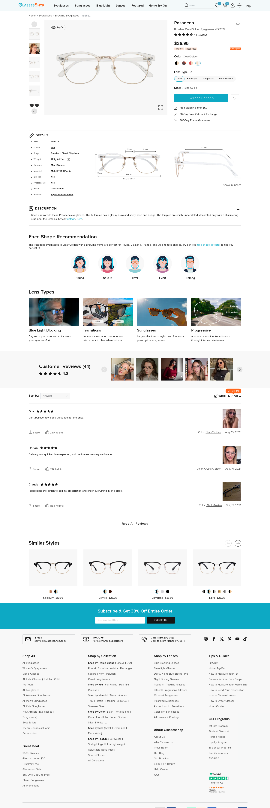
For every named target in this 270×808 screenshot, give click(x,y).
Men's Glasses (30, 674)
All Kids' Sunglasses (34, 706)
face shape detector (208, 245)
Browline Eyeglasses (67, 15)
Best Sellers (29, 722)
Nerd (79, 219)
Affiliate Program (218, 726)
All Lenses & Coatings (166, 717)
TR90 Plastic (64, 171)
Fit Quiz (213, 663)
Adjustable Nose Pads (62, 195)
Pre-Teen (27, 684)
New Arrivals (29, 712)
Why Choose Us (163, 742)
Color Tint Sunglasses (166, 712)
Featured (137, 5)
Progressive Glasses (176, 690)
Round (92, 668)
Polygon (111, 674)
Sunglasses (82, 5)
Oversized (119, 728)
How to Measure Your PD (223, 674)
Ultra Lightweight (115, 744)
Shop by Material (98, 695)
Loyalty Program (218, 742)
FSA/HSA (214, 758)
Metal (54, 171)
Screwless (116, 739)
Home (32, 15)
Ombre (122, 717)
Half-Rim (124, 684)
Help (247, 5)
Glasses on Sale (31, 769)
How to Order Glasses (222, 701)
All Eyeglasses (30, 663)
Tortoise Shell (123, 712)
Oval (129, 663)
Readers (159, 684)
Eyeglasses (61, 5)
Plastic (99, 701)
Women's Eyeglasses (34, 668)
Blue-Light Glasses (165, 668)
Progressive (40, 183)
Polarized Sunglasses (166, 701)
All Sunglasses (30, 690)
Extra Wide (94, 733)
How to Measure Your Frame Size (228, 684)
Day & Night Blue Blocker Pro (171, 674)
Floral (99, 717)
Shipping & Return (164, 764)
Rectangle (126, 668)
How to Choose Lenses (222, 695)
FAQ (156, 775)
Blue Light (103, 5)
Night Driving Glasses (166, 679)
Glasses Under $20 (33, 758)
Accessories (29, 733)
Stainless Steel (96, 706)
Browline (55, 153)
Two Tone (110, 717)
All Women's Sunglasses (36, 695)
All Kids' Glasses (31, 679)
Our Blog (159, 753)
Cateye (120, 663)
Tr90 (91, 701)
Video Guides (216, 706)
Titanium (110, 701)
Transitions (178, 706)
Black (110, 712)
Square (92, 674)
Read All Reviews (135, 523)
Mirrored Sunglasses (166, 695)
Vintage (70, 219)
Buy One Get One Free (36, 775)
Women (61, 165)
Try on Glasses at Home (36, 728)
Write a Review (229, 396)
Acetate (122, 695)
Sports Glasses (97, 755)
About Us (159, 737)
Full (53, 147)
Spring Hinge (95, 744)
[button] (239, 369)
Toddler (48, 679)
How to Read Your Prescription (226, 690)
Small (108, 728)
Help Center (161, 769)
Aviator (114, 668)
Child (57, 679)
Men (53, 165)
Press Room (161, 747)
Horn (101, 674)
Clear (179, 79)
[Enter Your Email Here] (120, 620)
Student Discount (219, 731)
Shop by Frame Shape (101, 663)
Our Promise (161, 758)
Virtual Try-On (217, 668)
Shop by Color (96, 712)
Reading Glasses (175, 684)
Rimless (92, 690)
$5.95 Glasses (30, 753)
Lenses (120, 5)
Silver (91, 722)
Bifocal (37, 177)
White (100, 722)
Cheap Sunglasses (33, 780)
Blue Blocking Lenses (166, 663)
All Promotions (30, 785)
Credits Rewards (218, 753)
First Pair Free (30, 764)
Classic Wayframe (71, 153)
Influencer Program (220, 747)
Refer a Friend (217, 737)
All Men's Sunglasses (34, 701)
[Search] (199, 5)
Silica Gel (122, 701)
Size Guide (190, 88)
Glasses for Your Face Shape (225, 679)
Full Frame (111, 684)
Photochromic (226, 79)
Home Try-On (158, 5)
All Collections (96, 760)
